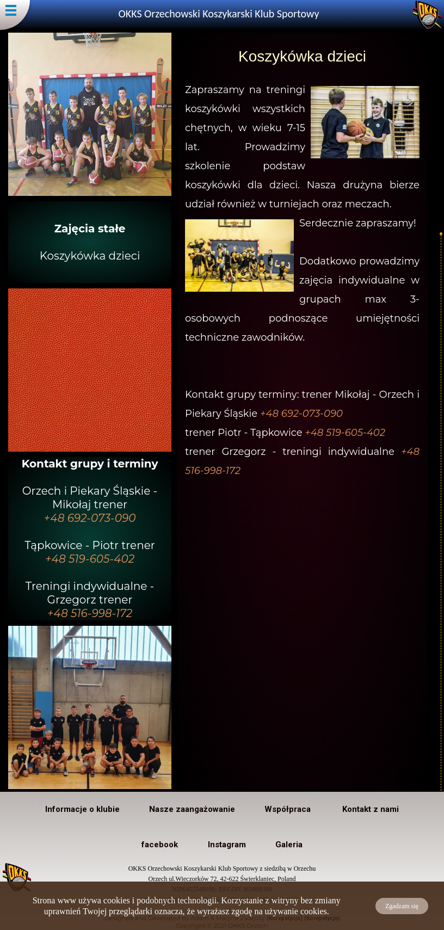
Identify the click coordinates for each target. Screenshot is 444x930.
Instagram (227, 844)
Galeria (289, 844)
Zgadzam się (401, 906)
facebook (159, 844)
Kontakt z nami (370, 809)
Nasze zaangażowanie (192, 809)
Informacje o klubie (82, 809)
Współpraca (288, 809)
